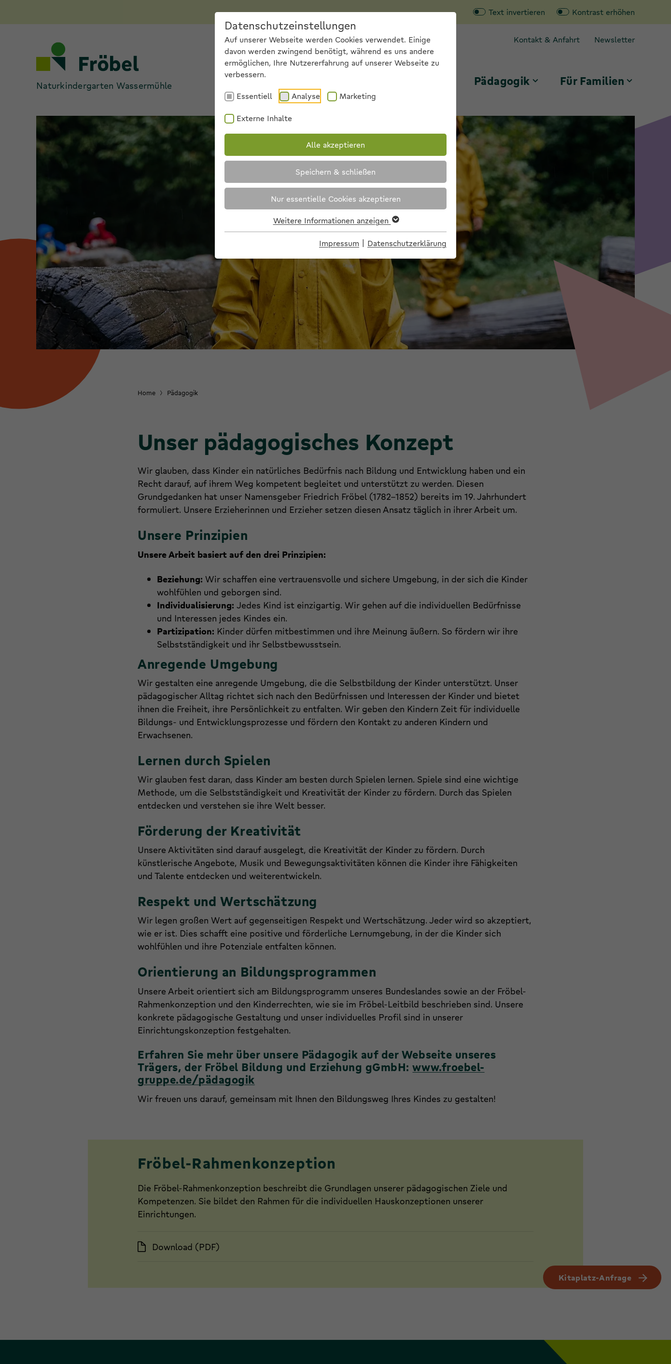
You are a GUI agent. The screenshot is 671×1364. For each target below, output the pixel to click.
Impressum (339, 243)
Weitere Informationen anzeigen (335, 220)
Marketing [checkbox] (357, 96)
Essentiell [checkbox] (254, 96)
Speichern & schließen (335, 171)
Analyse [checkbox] (306, 96)
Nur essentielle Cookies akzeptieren (336, 198)
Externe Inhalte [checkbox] (264, 118)
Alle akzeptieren (335, 144)
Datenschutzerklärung (407, 243)
